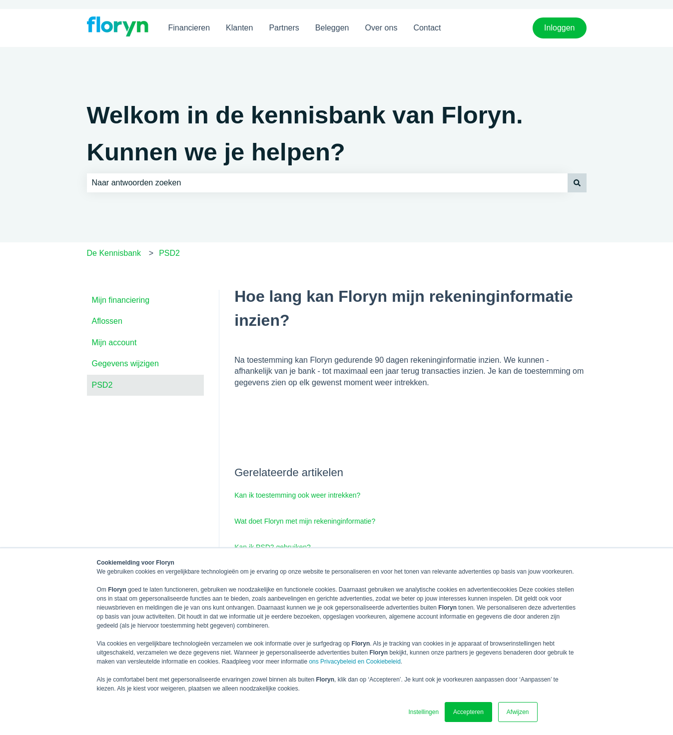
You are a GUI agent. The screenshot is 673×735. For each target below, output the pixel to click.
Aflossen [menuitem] (107, 321)
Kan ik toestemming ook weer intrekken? (297, 495)
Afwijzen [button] (518, 712)
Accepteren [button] (468, 712)
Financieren (189, 27)
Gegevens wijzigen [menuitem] (125, 363)
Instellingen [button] (423, 712)
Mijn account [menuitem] (114, 342)
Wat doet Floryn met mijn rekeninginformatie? (304, 521)
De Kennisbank (114, 253)
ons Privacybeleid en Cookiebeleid (354, 661)
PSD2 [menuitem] (102, 385)
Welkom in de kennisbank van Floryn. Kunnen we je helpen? (305, 133)
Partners (284, 27)
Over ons (381, 27)
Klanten (239, 27)
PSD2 (169, 253)
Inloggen (559, 27)
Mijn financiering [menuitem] (121, 300)
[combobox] (327, 182)
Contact (427, 27)
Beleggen (332, 27)
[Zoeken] (577, 182)
